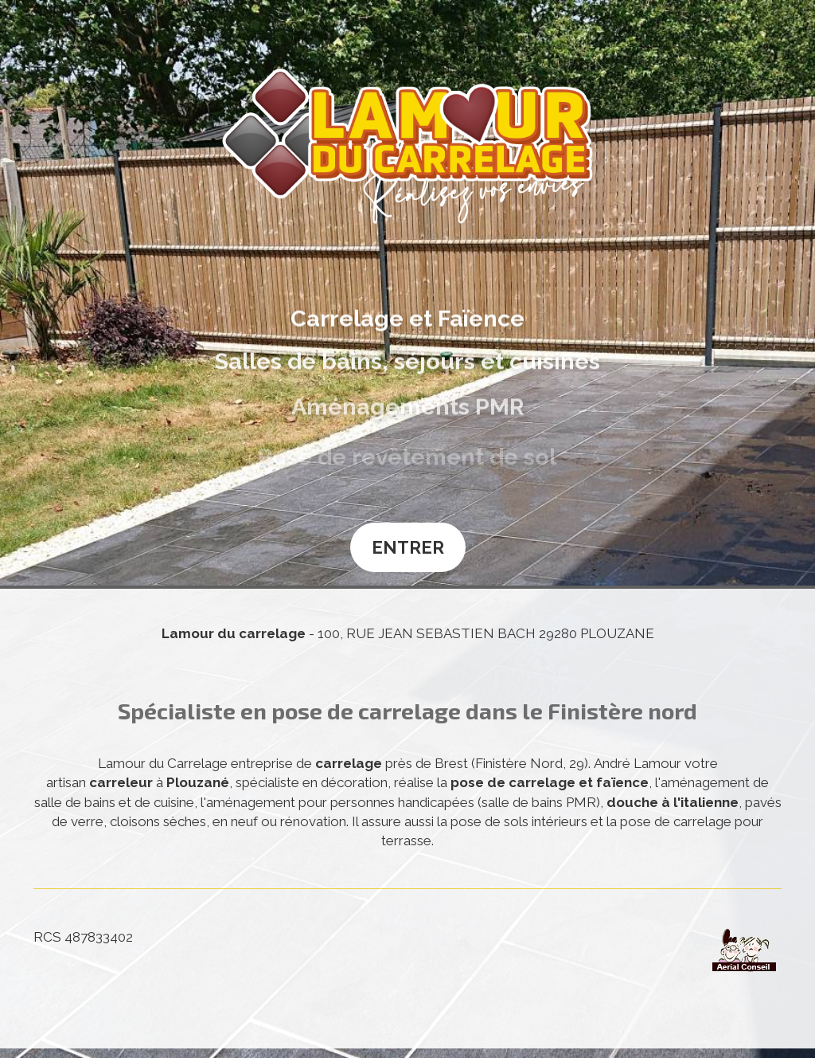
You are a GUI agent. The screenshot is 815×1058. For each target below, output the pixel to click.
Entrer (408, 547)
